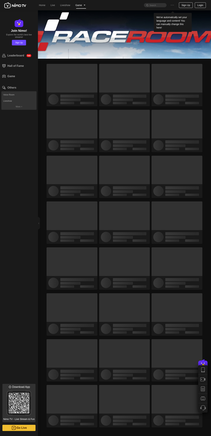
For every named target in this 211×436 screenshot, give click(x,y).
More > (19, 106)
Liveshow (7, 101)
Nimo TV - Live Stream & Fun (19, 402)
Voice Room (8, 95)
